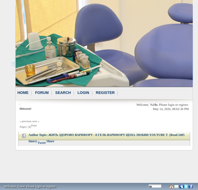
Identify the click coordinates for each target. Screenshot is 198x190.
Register (105, 93)
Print (34, 125)
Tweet (41, 143)
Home (23, 93)
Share (50, 141)
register (183, 105)
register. (51, 186)
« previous (25, 121)
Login (83, 93)
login (171, 105)
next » (35, 121)
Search (63, 93)
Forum (42, 93)
